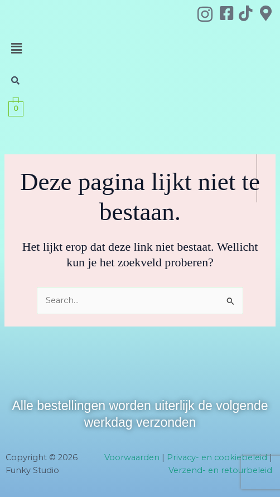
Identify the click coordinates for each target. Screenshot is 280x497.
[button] (16, 48)
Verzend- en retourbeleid (220, 470)
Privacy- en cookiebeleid (217, 457)
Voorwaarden (132, 457)
